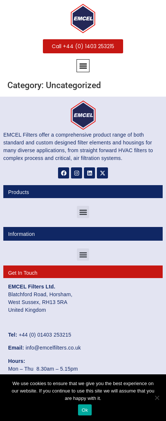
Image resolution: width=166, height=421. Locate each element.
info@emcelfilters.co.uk (53, 348)
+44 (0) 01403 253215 (45, 335)
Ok (85, 410)
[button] (83, 65)
